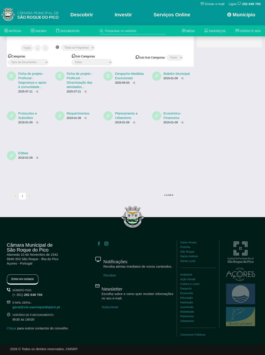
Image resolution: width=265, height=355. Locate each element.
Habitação (186, 302)
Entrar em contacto (22, 279)
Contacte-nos (248, 31)
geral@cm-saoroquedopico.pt (36, 307)
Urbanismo (187, 321)
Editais (23, 153)
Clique (11, 328)
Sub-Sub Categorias (150, 57)
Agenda (38, 31)
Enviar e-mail (213, 4)
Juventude (186, 307)
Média (188, 31)
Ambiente (186, 274)
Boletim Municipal (177, 73)
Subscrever (110, 307)
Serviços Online (172, 14)
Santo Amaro (188, 242)
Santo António (189, 256)
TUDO (27, 48)
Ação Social (187, 279)
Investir (123, 14)
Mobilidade (187, 311)
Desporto (186, 288)
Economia (186, 293)
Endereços (215, 31)
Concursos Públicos (192, 334)
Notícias (12, 31)
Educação (186, 297)
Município (241, 14)
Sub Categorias (83, 56)
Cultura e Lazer (189, 284)
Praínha (185, 247)
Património (187, 316)
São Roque (187, 251)
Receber (109, 275)
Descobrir (81, 14)
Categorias (16, 56)
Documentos (67, 31)
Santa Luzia (187, 261)
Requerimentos (78, 113)
